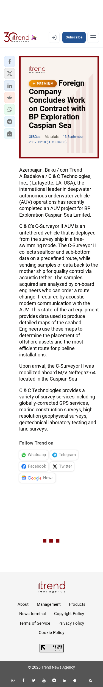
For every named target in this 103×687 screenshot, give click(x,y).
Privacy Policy (71, 623)
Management (49, 604)
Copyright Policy (69, 613)
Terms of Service (34, 623)
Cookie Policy (51, 632)
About (23, 604)
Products (77, 604)
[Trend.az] (20, 37)
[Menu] (93, 37)
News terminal (32, 613)
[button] (9, 61)
